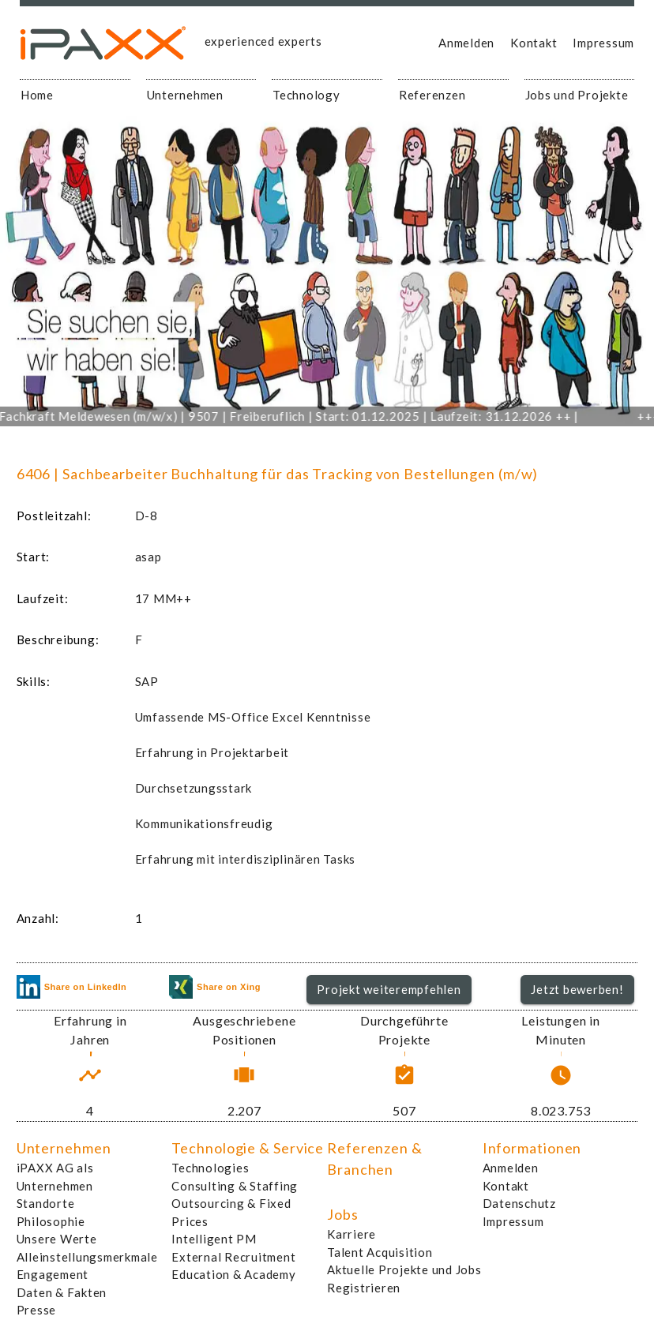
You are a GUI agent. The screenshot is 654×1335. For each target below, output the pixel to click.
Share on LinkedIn (72, 987)
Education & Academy (233, 1274)
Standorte (46, 1203)
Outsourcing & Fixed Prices (231, 1212)
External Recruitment (233, 1257)
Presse (37, 1310)
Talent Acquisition (380, 1252)
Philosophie (51, 1221)
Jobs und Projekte (577, 95)
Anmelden (466, 43)
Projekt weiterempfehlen (388, 989)
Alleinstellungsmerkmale (87, 1257)
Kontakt (533, 43)
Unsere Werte (57, 1239)
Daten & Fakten (62, 1292)
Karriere (351, 1234)
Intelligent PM (214, 1239)
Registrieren (363, 1288)
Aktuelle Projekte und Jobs (404, 1269)
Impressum (603, 43)
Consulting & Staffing (234, 1186)
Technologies (210, 1168)
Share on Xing (215, 987)
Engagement (53, 1274)
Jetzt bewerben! (577, 989)
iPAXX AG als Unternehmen (55, 1177)
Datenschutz (519, 1203)
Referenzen (432, 95)
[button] (389, 990)
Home (37, 95)
